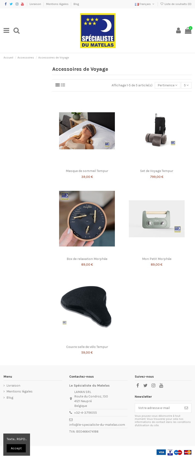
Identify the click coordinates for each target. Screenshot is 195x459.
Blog (76, 4)
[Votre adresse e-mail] (158, 408)
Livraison (36, 4)
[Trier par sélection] (167, 85)
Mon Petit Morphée (156, 259)
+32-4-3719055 (85, 413)
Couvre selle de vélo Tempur (87, 347)
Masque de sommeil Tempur (87, 171)
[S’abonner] (186, 408)
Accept (16, 448)
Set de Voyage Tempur (156, 171)
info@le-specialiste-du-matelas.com (97, 425)
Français (145, 4)
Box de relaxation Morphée (87, 259)
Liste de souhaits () (175, 4)
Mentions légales (57, 4)
